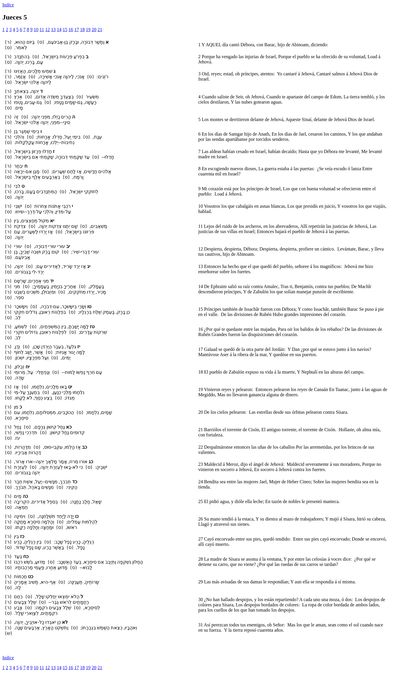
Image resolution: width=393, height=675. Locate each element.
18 (82, 29)
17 (76, 29)
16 (70, 29)
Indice (8, 4)
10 (36, 29)
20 (94, 29)
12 (47, 29)
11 (42, 29)
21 (99, 29)
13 (53, 29)
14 (59, 29)
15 (64, 29)
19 (88, 29)
